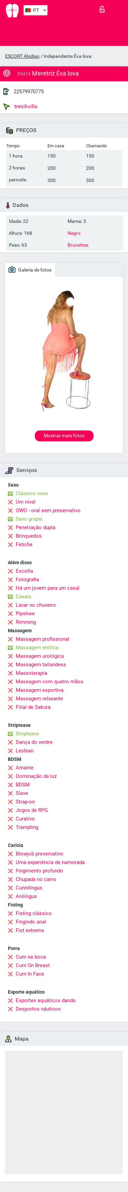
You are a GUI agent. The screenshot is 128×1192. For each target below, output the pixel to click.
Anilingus (26, 896)
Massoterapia (31, 673)
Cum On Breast (33, 965)
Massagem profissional (42, 639)
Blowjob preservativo (39, 854)
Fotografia (27, 579)
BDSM (23, 785)
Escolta (24, 571)
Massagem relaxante (39, 699)
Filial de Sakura (33, 707)
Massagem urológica (40, 656)
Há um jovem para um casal (48, 588)
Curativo (25, 819)
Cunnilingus (29, 888)
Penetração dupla (35, 527)
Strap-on (25, 802)
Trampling (27, 827)
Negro (74, 233)
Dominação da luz (36, 776)
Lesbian (24, 751)
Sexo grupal (29, 519)
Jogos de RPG (32, 810)
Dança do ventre (34, 742)
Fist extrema (30, 930)
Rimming (26, 622)
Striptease (27, 734)
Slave (22, 793)
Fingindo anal (31, 922)
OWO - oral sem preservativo (48, 510)
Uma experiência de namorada (50, 862)
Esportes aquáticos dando (46, 1000)
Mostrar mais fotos (64, 435)
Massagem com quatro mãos (49, 682)
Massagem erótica (37, 647)
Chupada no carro (36, 879)
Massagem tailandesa (41, 665)
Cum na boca (31, 957)
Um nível (25, 502)
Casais (23, 596)
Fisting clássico (34, 913)
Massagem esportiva (39, 690)
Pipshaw (25, 613)
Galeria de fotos (30, 269)
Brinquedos (29, 536)
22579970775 (29, 91)
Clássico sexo (32, 493)
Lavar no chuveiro (36, 605)
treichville (20, 106)
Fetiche (24, 544)
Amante (24, 768)
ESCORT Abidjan (22, 56)
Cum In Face (30, 974)
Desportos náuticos (38, 1009)
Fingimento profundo (39, 871)
